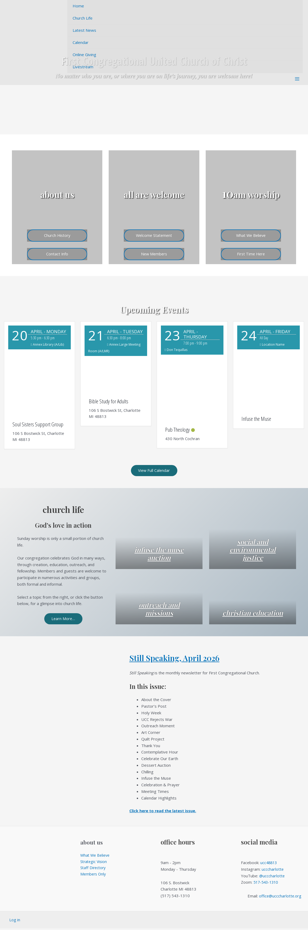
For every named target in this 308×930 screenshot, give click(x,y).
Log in (14, 921)
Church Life (83, 18)
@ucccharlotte (272, 877)
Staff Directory (93, 870)
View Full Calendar (154, 470)
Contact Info (57, 253)
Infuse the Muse (256, 418)
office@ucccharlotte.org (280, 897)
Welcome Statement (154, 234)
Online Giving (84, 54)
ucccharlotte (273, 870)
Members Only (93, 876)
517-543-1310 (266, 883)
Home (78, 5)
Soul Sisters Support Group (37, 424)
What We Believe (250, 234)
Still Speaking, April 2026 (178, 659)
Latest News (84, 30)
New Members (154, 253)
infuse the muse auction (159, 554)
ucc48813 (269, 864)
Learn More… (63, 619)
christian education (253, 610)
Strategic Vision (94, 863)
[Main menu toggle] (297, 79)
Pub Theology (177, 429)
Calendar (81, 42)
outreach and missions (159, 610)
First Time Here (250, 253)
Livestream (83, 66)
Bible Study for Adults (108, 401)
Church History (57, 234)
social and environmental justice (252, 550)
